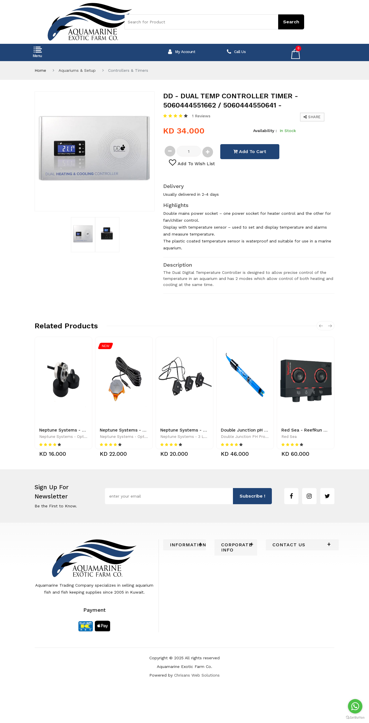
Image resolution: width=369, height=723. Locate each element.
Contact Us (288, 544)
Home (40, 70)
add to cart (249, 151)
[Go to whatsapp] (355, 706)
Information (184, 544)
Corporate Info (236, 547)
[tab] (184, 544)
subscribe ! (252, 496)
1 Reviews (201, 116)
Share (312, 117)
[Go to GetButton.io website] (355, 717)
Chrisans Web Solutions (197, 675)
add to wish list (192, 162)
